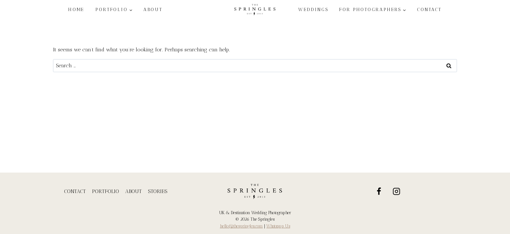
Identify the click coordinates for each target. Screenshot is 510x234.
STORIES (157, 191)
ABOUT (153, 9)
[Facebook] (379, 191)
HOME (76, 9)
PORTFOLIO (105, 191)
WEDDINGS (313, 9)
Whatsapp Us (278, 226)
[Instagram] (397, 191)
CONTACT (429, 9)
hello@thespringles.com (241, 226)
